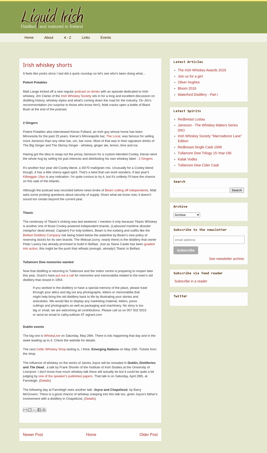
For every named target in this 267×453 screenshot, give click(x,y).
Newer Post (33, 435)
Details (45, 380)
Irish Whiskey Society (76, 96)
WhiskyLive (52, 335)
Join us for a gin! (190, 76)
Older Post (148, 435)
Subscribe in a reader (190, 281)
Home (29, 37)
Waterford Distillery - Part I (198, 95)
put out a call (65, 275)
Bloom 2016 (187, 88)
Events (105, 37)
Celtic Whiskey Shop (51, 349)
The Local (113, 136)
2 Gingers (146, 158)
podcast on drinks (87, 91)
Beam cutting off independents (126, 190)
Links (86, 37)
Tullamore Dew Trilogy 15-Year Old (204, 153)
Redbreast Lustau (191, 119)
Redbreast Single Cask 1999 (200, 147)
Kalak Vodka (187, 159)
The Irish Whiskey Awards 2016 (202, 70)
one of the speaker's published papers (65, 376)
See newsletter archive (226, 259)
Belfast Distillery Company (41, 235)
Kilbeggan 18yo (34, 176)
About (48, 37)
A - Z (67, 37)
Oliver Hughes (189, 82)
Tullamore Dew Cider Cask (198, 165)
